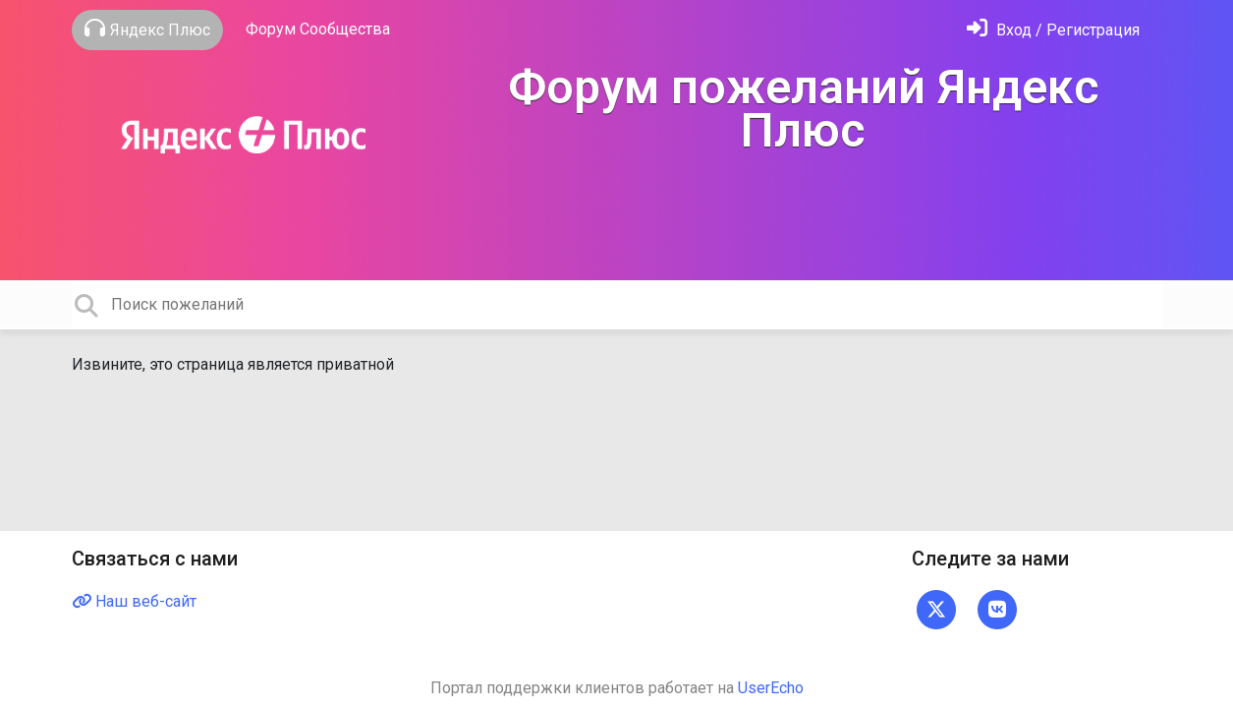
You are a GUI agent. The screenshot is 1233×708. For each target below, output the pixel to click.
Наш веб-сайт (134, 601)
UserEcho (771, 687)
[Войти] (1053, 30)
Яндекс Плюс (147, 28)
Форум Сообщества (318, 29)
